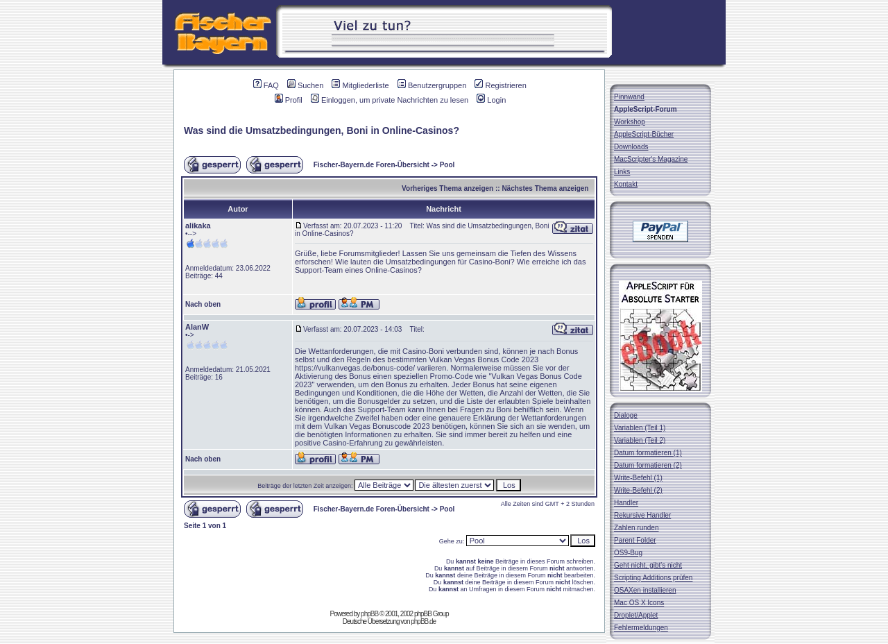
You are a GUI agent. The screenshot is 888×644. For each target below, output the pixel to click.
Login (491, 100)
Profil (288, 100)
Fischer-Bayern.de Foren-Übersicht (371, 165)
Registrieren (500, 85)
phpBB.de (423, 621)
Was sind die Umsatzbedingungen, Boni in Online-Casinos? (321, 130)
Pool (447, 165)
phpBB (369, 614)
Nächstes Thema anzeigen (545, 188)
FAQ (266, 85)
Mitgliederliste (360, 85)
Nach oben (203, 304)
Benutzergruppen (432, 85)
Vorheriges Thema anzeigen (447, 188)
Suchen (305, 85)
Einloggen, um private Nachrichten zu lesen (389, 100)
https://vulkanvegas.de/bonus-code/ (355, 368)
